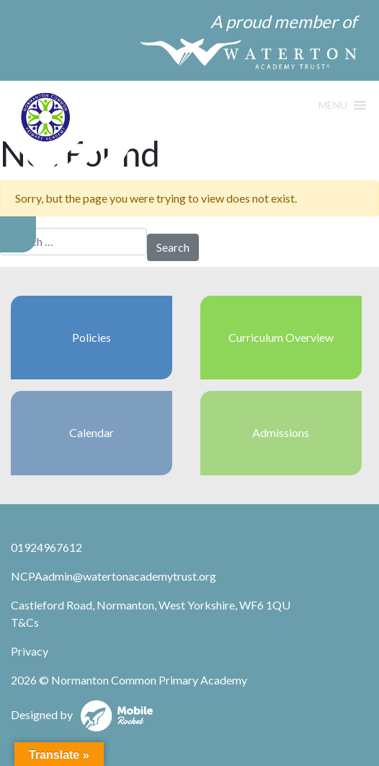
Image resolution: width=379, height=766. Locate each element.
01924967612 (46, 547)
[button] (332, 105)
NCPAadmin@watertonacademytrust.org (113, 576)
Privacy (29, 651)
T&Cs (25, 622)
